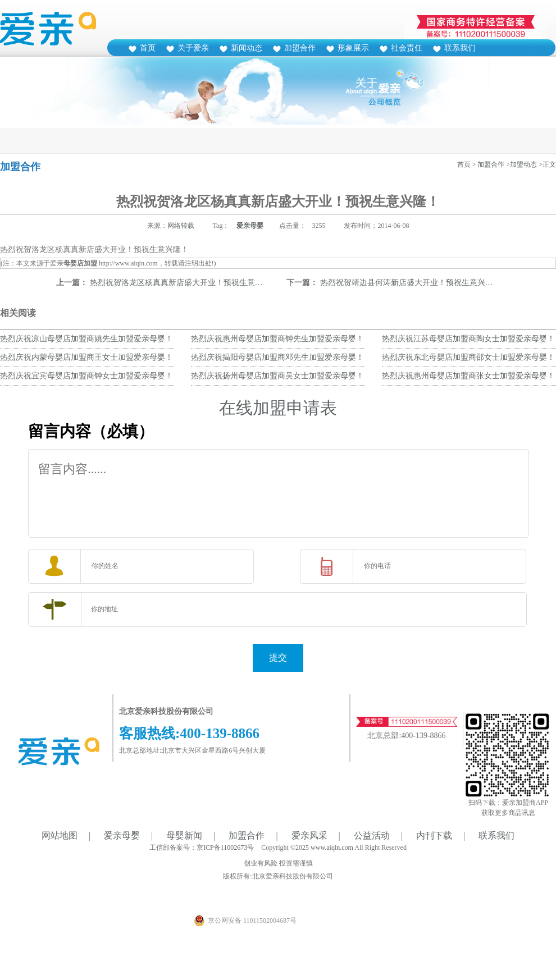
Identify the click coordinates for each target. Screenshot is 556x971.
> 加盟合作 (488, 164)
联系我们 (460, 48)
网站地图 (60, 835)
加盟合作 (300, 48)
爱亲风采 (309, 835)
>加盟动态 (521, 164)
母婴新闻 (184, 835)
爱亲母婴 (249, 226)
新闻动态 (246, 48)
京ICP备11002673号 (225, 847)
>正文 (547, 164)
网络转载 (180, 226)
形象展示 (353, 48)
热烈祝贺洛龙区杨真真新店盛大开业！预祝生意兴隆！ (184, 282)
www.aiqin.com (332, 847)
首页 (148, 48)
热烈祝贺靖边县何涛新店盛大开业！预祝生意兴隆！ (410, 282)
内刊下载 (434, 835)
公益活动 (372, 835)
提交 (278, 657)
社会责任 (406, 48)
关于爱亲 (193, 48)
